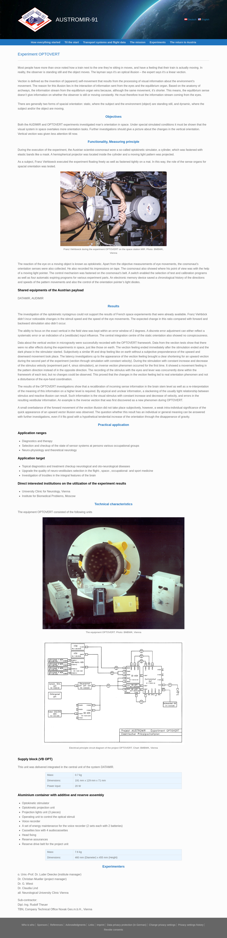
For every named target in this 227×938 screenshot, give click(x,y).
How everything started (45, 42)
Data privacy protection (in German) (126, 924)
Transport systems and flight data (104, 42)
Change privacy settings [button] (162, 924)
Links (91, 924)
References (56, 924)
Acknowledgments (75, 924)
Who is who (28, 924)
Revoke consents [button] (113, 929)
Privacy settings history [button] (190, 924)
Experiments (158, 42)
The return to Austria (183, 42)
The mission (138, 42)
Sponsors (42, 924)
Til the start (72, 42)
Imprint (100, 924)
